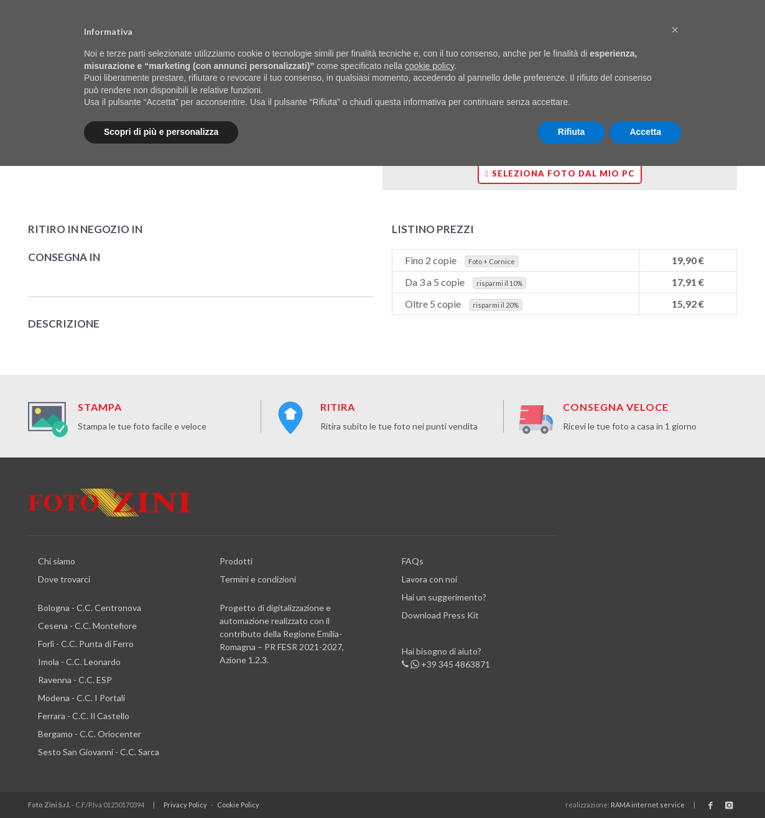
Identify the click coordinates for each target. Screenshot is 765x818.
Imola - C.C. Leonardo (79, 661)
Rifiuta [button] (571, 132)
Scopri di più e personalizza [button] (161, 132)
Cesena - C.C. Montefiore (87, 625)
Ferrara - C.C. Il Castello (83, 715)
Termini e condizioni (258, 579)
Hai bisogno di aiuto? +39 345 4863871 (446, 658)
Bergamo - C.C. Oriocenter (89, 733)
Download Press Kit (440, 615)
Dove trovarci (64, 579)
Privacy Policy (185, 805)
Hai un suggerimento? (444, 597)
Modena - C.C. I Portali (81, 697)
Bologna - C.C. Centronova (89, 607)
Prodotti (236, 561)
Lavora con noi (429, 579)
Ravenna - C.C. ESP (75, 679)
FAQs (413, 561)
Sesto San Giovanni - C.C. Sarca (98, 752)
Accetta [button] (645, 132)
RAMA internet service (648, 805)
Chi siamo (56, 561)
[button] (675, 30)
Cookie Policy (238, 805)
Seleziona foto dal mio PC (559, 173)
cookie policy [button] (429, 66)
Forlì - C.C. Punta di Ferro (86, 643)
